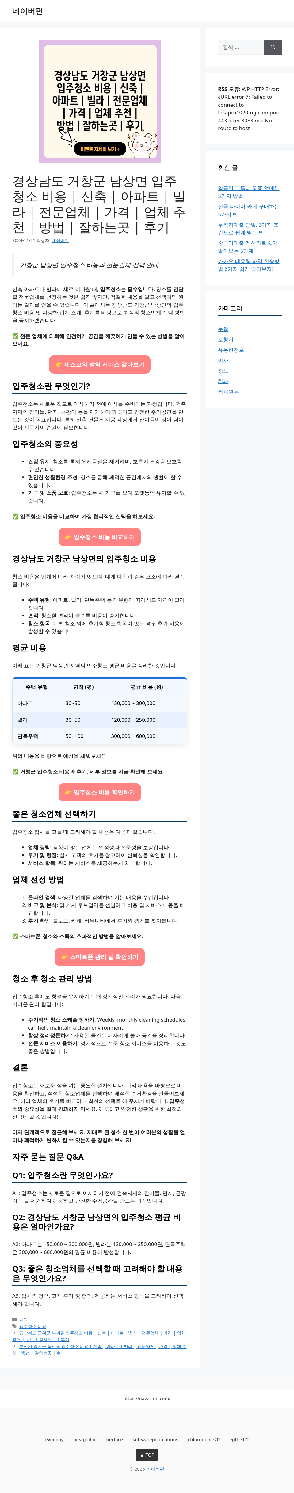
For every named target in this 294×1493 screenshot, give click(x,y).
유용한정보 (231, 349)
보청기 (226, 339)
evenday (54, 1439)
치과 (23, 1319)
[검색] (273, 47)
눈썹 (223, 328)
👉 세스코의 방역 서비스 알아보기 (99, 364)
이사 (223, 360)
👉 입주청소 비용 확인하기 (100, 792)
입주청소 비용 (32, 1326)
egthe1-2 (239, 1439)
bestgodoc (84, 1439)
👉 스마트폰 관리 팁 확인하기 (100, 957)
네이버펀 (27, 11)
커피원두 (228, 391)
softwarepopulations (155, 1439)
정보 (223, 370)
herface (114, 1439)
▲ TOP (147, 1455)
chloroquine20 (204, 1439)
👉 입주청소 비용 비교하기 (100, 537)
